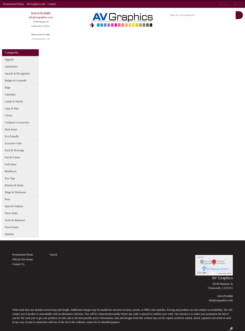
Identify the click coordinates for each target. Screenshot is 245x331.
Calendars (10, 94)
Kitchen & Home (14, 185)
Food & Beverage (14, 150)
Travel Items (12, 227)
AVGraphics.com (35, 4)
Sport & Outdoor (14, 206)
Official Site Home (22, 259)
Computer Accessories (17, 122)
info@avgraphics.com (41, 17)
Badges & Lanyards (15, 80)
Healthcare (11, 171)
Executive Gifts (13, 143)
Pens (7, 199)
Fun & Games (12, 157)
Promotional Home (13, 4)
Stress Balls (11, 213)
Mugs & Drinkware (15, 192)
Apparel (9, 59)
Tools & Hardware (15, 220)
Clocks (8, 115)
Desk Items (11, 129)
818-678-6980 (40, 13)
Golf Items (11, 164)
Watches (9, 234)
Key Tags (10, 178)
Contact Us (18, 264)
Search (53, 254)
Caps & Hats (12, 108)
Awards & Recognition (17, 73)
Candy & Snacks (14, 101)
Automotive (11, 66)
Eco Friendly (12, 136)
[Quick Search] (200, 15)
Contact (52, 4)
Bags (7, 87)
